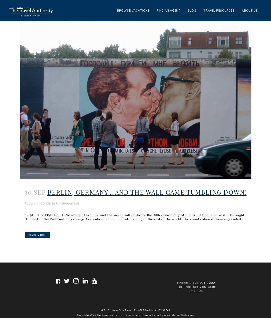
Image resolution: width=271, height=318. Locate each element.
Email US (196, 291)
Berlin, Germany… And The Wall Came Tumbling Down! (147, 192)
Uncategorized (67, 203)
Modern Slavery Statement (178, 315)
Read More (37, 234)
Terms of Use (132, 315)
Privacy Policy (151, 315)
